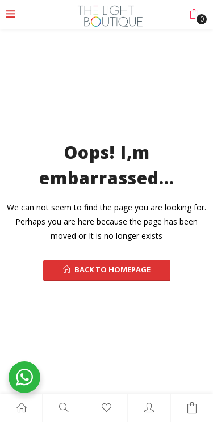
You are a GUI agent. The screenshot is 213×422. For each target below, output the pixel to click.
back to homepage (107, 269)
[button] (194, 14)
